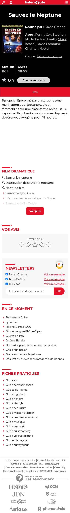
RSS (41, 464)
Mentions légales (12, 471)
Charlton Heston (37, 48)
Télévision (12, 284)
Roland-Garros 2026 (18, 326)
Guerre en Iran (15, 336)
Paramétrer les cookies (41, 467)
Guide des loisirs (16, 408)
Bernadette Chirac (17, 317)
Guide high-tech (16, 394)
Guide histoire (14, 399)
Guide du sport (15, 426)
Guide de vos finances (19, 385)
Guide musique (15, 422)
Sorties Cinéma (16, 274)
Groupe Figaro (30, 471)
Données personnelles (16, 467)
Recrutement (52, 464)
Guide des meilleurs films (22, 417)
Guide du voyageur (17, 445)
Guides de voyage (17, 440)
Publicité (60, 460)
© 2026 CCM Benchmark (53, 471)
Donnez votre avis (34, 80)
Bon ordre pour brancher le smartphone (31, 345)
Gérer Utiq (59, 467)
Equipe (31, 460)
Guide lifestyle (14, 403)
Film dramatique (49, 56)
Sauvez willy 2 (15, 203)
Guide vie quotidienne (19, 435)
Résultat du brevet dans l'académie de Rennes (35, 359)
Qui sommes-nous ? (15, 460)
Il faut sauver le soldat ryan (24, 198)
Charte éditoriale (45, 460)
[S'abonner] (35, 291)
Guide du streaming (18, 431)
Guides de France (16, 389)
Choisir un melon (16, 350)
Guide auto (12, 380)
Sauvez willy (14, 193)
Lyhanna (11, 322)
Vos (35, 92)
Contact (15, 464)
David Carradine (49, 44)
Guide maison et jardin (20, 412)
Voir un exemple (54, 274)
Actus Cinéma (15, 279)
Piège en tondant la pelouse (23, 354)
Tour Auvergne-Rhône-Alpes (24, 331)
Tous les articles (29, 464)
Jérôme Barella (15, 340)
